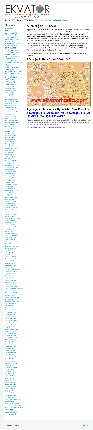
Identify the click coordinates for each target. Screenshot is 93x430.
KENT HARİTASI (10, 54)
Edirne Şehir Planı (10, 188)
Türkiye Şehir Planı (10, 88)
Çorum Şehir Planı (10, 175)
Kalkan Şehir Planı (10, 371)
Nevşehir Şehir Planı (11, 286)
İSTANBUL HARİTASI (12, 44)
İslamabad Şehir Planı (11, 190)
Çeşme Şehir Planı (10, 386)
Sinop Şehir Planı (10, 308)
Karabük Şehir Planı (10, 352)
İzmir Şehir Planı (9, 92)
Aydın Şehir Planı (10, 141)
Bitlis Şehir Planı (9, 154)
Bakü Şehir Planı (10, 131)
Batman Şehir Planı (10, 339)
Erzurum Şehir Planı (10, 201)
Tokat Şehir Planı (10, 314)
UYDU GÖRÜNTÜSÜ (12, 412)
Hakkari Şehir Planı (10, 214)
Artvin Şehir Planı (10, 137)
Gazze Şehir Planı (10, 169)
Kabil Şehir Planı (9, 199)
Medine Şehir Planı (10, 224)
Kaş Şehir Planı (9, 369)
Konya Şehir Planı (10, 252)
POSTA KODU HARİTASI (13, 63)
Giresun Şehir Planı (10, 205)
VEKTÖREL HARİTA (12, 39)
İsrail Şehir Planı (9, 195)
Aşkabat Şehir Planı (10, 114)
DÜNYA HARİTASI (11, 33)
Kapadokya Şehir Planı (11, 374)
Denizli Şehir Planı (10, 180)
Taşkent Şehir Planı (10, 280)
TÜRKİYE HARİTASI (12, 35)
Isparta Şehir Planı (10, 222)
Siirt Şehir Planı (9, 305)
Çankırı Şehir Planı (10, 171)
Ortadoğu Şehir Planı (11, 242)
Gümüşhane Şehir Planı (12, 210)
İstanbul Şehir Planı (10, 393)
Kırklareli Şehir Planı (11, 244)
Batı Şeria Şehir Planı (11, 135)
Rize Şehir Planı (9, 299)
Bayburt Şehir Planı (10, 333)
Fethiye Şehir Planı (10, 365)
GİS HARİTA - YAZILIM (13, 406)
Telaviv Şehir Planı (10, 284)
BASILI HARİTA (10, 401)
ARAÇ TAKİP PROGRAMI (14, 408)
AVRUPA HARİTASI (11, 50)
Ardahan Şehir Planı (10, 346)
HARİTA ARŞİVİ (10, 414)
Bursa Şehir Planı (10, 97)
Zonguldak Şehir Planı (11, 329)
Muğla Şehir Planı (10, 278)
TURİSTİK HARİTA (11, 52)
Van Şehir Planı (9, 325)
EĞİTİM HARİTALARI (12, 73)
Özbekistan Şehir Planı (11, 246)
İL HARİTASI (9, 41)
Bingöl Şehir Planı (10, 150)
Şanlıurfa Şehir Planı (11, 320)
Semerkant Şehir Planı (11, 259)
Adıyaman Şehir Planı (11, 120)
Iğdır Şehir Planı (9, 348)
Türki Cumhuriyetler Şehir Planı (14, 288)
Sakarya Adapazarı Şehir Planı (14, 301)
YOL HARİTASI (10, 397)
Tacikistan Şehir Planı (11, 271)
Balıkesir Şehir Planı (11, 103)
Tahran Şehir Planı (10, 276)
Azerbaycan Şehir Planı (11, 122)
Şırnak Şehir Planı (10, 342)
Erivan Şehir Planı (10, 156)
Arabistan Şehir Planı (11, 109)
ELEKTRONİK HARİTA (13, 403)
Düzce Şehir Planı (10, 359)
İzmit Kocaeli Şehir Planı (12, 112)
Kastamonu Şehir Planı (11, 235)
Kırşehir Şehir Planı (10, 248)
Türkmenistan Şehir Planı (12, 297)
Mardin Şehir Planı (10, 273)
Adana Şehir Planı (10, 95)
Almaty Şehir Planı (10, 105)
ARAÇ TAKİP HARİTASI (13, 399)
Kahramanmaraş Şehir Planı (13, 269)
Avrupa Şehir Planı (10, 395)
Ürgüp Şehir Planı (10, 376)
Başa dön (86, 425)
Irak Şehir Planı (9, 182)
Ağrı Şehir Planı (9, 129)
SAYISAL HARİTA (11, 59)
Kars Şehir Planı (9, 231)
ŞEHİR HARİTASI (11, 76)
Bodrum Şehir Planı (10, 361)
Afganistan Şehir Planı (11, 101)
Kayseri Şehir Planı (10, 239)
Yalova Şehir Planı (10, 350)
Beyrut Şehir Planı (10, 139)
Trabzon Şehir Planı (10, 316)
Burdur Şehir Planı (10, 163)
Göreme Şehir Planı (10, 378)
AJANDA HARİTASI (11, 84)
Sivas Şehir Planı (10, 310)
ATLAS (7, 65)
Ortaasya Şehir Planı (11, 237)
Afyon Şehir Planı (10, 124)
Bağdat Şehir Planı (10, 127)
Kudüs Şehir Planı (10, 216)
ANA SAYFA (9, 29)
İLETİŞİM (8, 31)
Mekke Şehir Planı (10, 229)
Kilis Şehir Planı (9, 354)
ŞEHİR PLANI (9, 86)
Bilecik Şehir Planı (10, 146)
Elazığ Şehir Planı (10, 193)
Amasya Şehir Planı (10, 133)
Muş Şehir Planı (9, 282)
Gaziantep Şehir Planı (11, 99)
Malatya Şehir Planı (10, 261)
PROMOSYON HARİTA (13, 71)
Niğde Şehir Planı (10, 290)
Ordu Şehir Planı (9, 295)
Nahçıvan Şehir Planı (11, 233)
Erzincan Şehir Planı (11, 197)
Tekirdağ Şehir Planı (10, 312)
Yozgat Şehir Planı (10, 327)
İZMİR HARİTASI (10, 48)
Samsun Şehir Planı (10, 303)
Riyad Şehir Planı (10, 254)
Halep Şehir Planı (10, 178)
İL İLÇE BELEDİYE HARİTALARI (11, 79)
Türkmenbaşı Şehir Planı (12, 293)
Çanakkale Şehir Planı (11, 167)
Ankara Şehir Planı (10, 90)
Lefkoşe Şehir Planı (10, 220)
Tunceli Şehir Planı (10, 318)
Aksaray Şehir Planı (10, 331)
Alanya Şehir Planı (10, 380)
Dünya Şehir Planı (10, 391)
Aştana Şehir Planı (10, 118)
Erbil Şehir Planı (9, 152)
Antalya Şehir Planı (10, 116)
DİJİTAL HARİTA (10, 61)
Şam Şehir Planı (9, 267)
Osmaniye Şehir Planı (11, 356)
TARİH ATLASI (10, 69)
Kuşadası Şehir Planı (11, 367)
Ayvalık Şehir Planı (10, 384)
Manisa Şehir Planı (10, 265)
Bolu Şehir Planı (9, 158)
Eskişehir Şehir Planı (11, 107)
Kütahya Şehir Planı (10, 256)
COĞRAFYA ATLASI (12, 67)
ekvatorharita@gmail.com (57, 20)
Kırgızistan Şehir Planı (11, 212)
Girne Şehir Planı (10, 173)
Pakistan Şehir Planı (11, 250)
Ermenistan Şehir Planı (11, 161)
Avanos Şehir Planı (10, 388)
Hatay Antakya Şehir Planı (12, 218)
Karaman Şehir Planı (11, 335)
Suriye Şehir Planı (10, 263)
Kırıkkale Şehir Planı (11, 337)
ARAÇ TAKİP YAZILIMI (12, 56)
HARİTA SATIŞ (10, 82)
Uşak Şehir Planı (10, 322)
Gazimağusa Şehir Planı (12, 165)
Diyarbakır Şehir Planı (11, 184)
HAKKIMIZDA (9, 410)
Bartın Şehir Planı (10, 344)
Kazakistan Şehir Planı (11, 207)
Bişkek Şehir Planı (10, 144)
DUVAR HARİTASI (11, 37)
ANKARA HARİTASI (11, 46)
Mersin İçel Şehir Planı (11, 227)
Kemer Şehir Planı (10, 382)
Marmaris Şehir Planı (11, 363)
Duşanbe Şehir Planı (11, 148)
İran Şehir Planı (9, 186)
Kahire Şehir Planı (10, 203)
